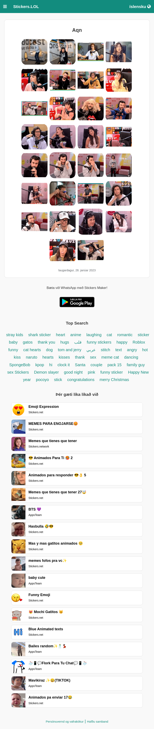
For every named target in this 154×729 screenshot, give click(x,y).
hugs (64, 342)
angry (132, 350)
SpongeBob (19, 365)
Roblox (139, 342)
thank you (46, 342)
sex (93, 357)
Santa (80, 365)
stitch (105, 350)
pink (91, 372)
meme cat (110, 357)
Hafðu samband (97, 721)
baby (13, 342)
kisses (65, 357)
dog (49, 350)
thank (80, 357)
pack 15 (114, 365)
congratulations (81, 379)
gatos (28, 342)
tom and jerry (69, 350)
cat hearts (32, 350)
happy (122, 342)
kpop (40, 365)
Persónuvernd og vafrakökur (64, 721)
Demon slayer (47, 372)
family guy (136, 365)
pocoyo (42, 379)
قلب (78, 342)
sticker (143, 335)
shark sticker (39, 335)
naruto (31, 357)
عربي (91, 350)
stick (58, 379)
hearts (48, 357)
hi (50, 365)
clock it (64, 365)
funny (13, 350)
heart (60, 335)
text (118, 350)
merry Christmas (114, 379)
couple (97, 365)
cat (109, 335)
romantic (125, 335)
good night (73, 372)
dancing (131, 357)
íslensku (140, 6)
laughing (94, 335)
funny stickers (99, 342)
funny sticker (111, 372)
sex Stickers (18, 372)
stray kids (14, 335)
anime (75, 335)
